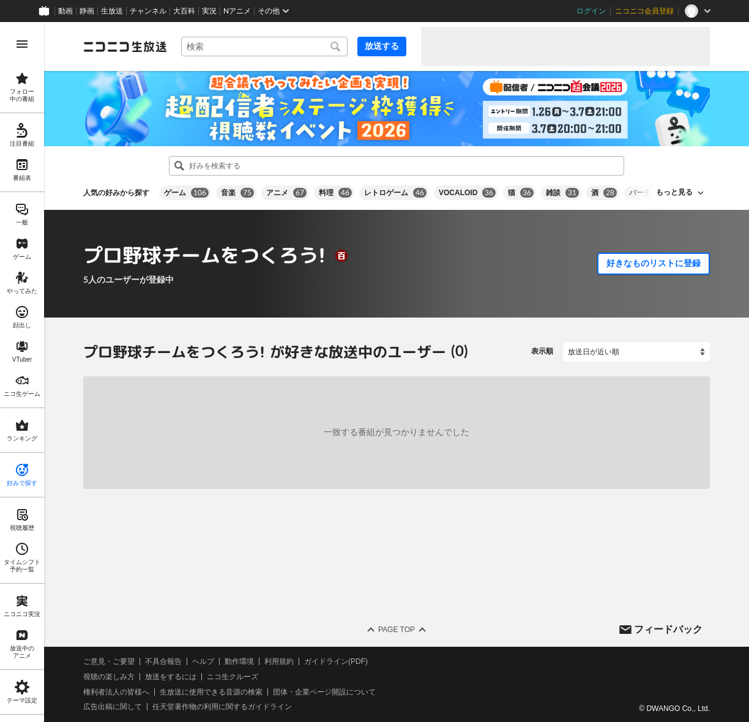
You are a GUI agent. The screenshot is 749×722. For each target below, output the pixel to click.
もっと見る (674, 192)
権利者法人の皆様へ (116, 691)
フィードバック (668, 628)
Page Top (396, 629)
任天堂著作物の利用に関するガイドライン (222, 706)
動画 (65, 11)
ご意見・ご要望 (109, 661)
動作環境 (239, 661)
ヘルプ (203, 661)
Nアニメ (237, 11)
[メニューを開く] (22, 44)
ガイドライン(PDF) (336, 661)
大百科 (184, 11)
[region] (22, 372)
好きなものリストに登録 (653, 263)
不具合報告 (163, 661)
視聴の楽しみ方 (109, 676)
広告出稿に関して (112, 706)
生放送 (112, 11)
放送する (382, 46)
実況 (209, 11)
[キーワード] (264, 46)
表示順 (542, 351)
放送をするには (170, 676)
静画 (87, 11)
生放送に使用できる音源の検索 (211, 691)
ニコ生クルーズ (232, 676)
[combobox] (264, 46)
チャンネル (148, 11)
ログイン (591, 11)
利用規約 (279, 661)
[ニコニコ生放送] (124, 46)
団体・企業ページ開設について (324, 691)
